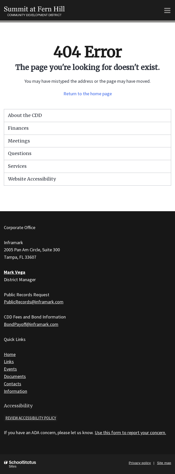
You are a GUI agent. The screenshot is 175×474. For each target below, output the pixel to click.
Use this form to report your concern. (130, 432)
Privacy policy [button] (140, 463)
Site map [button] (164, 463)
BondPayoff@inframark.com (31, 324)
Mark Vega (14, 272)
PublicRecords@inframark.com (33, 302)
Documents (15, 376)
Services (17, 166)
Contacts (12, 384)
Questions (19, 153)
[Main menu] (167, 10)
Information (15, 391)
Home (10, 354)
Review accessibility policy (30, 418)
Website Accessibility (32, 179)
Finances (18, 128)
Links (9, 361)
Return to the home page (87, 94)
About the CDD (25, 115)
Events (10, 369)
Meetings (19, 141)
